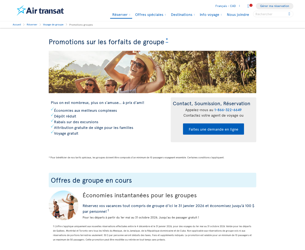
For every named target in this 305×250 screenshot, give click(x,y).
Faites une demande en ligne (213, 129)
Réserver (119, 15)
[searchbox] (273, 14)
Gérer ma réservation (274, 6)
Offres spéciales (148, 14)
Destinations (181, 14)
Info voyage (209, 14)
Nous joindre (238, 14)
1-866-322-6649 (228, 109)
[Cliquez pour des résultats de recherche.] (289, 14)
